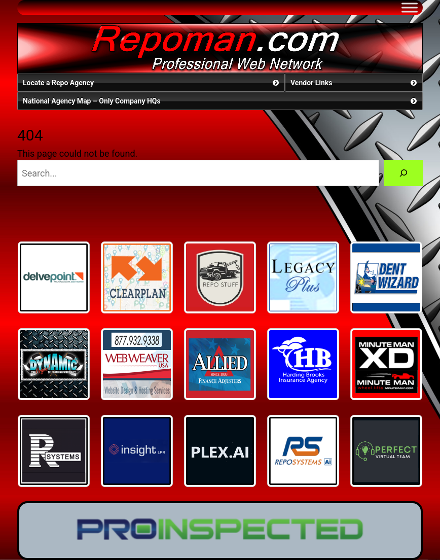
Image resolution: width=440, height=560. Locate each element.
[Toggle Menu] (409, 7)
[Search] (403, 173)
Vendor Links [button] (354, 83)
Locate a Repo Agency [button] (152, 83)
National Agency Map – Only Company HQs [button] (221, 101)
